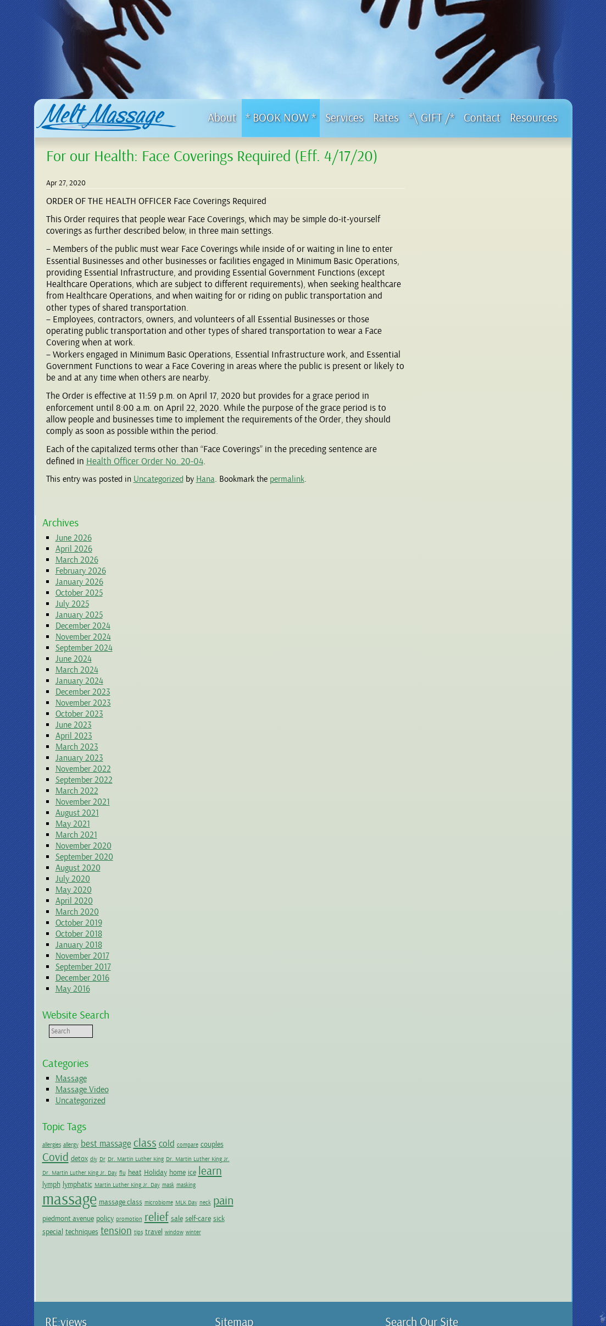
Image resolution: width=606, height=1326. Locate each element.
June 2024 (456, 294)
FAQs (244, 1211)
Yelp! (190, 1026)
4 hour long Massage (266, 1130)
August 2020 (460, 503)
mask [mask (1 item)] (481, 842)
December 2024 (465, 261)
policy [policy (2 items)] (548, 876)
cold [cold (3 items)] (433, 793)
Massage (454, 713)
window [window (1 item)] (534, 905)
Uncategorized (159, 479)
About (234, 1041)
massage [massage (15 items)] (452, 856)
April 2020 (457, 536)
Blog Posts (251, 1175)
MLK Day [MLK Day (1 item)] (436, 876)
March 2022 (459, 426)
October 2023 (462, 349)
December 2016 (465, 613)
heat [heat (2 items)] (508, 817)
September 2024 (467, 283)
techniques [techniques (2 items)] (441, 904)
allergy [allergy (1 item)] (454, 780)
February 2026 (463, 206)
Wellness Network (262, 1219)
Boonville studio (151, 1254)
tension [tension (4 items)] (476, 903)
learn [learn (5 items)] (466, 829)
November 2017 (465, 591)
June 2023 (456, 360)
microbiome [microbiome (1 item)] (541, 859)
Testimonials (254, 1086)
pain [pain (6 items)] (473, 874)
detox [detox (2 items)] (529, 794)
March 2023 (459, 382)
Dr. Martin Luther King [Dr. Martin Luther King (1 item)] (453, 806)
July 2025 (455, 239)
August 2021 (460, 448)
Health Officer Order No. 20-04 (144, 461)
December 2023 (465, 327)
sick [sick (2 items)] (528, 891)
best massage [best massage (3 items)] (489, 779)
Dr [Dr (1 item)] (552, 794)
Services (237, 1095)
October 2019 (461, 558)
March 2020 (460, 547)
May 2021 (455, 459)
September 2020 (467, 492)
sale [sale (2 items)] (486, 891)
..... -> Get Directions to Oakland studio (118, 1142)
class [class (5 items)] (528, 778)
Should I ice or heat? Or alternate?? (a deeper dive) (312, 1198)
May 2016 (455, 624)
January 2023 (462, 393)
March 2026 (459, 195)
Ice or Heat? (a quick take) (285, 1184)
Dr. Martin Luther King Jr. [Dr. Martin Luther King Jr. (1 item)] (515, 806)
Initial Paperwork (272, 1068)
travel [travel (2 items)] (513, 904)
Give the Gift (255, 1032)
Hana (205, 479)
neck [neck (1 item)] (455, 876)
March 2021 (459, 470)
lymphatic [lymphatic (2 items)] (515, 830)
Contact (237, 1148)
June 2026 (456, 173)
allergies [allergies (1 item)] (434, 780)
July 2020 (455, 514)
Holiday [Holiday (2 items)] (529, 817)
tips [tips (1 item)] (498, 905)
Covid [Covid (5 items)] (505, 792)
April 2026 (456, 184)
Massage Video (465, 724)
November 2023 (466, 338)
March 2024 (459, 305)
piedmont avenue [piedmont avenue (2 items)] (511, 876)
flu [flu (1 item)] (496, 817)
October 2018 (461, 569)
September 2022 (467, 415)
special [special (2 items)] (546, 891)
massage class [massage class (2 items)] (503, 859)
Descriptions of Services (271, 1103)
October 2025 (462, 228)
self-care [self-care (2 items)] (507, 891)
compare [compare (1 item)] (454, 794)
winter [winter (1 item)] (433, 917)
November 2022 (466, 404)
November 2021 (465, 437)
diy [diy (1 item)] (543, 794)
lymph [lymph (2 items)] (489, 830)
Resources (240, 1157)
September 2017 (466, 602)
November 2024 (466, 272)
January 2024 (462, 316)
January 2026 (462, 217)
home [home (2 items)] (433, 830)
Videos (246, 1166)
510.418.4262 (127, 1112)
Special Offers (256, 1122)
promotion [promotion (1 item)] (438, 891)
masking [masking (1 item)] (498, 842)
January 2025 (462, 250)
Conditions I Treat (262, 1112)
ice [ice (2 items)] (448, 830)
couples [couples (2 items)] (478, 794)
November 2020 (466, 481)
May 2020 (456, 525)
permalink (287, 479)
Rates (244, 1139)
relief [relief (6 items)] (466, 890)
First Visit (250, 1059)
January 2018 (461, 580)
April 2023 (456, 371)
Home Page (241, 1023)
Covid (245, 1050)
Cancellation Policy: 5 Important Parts (290, 1076)
